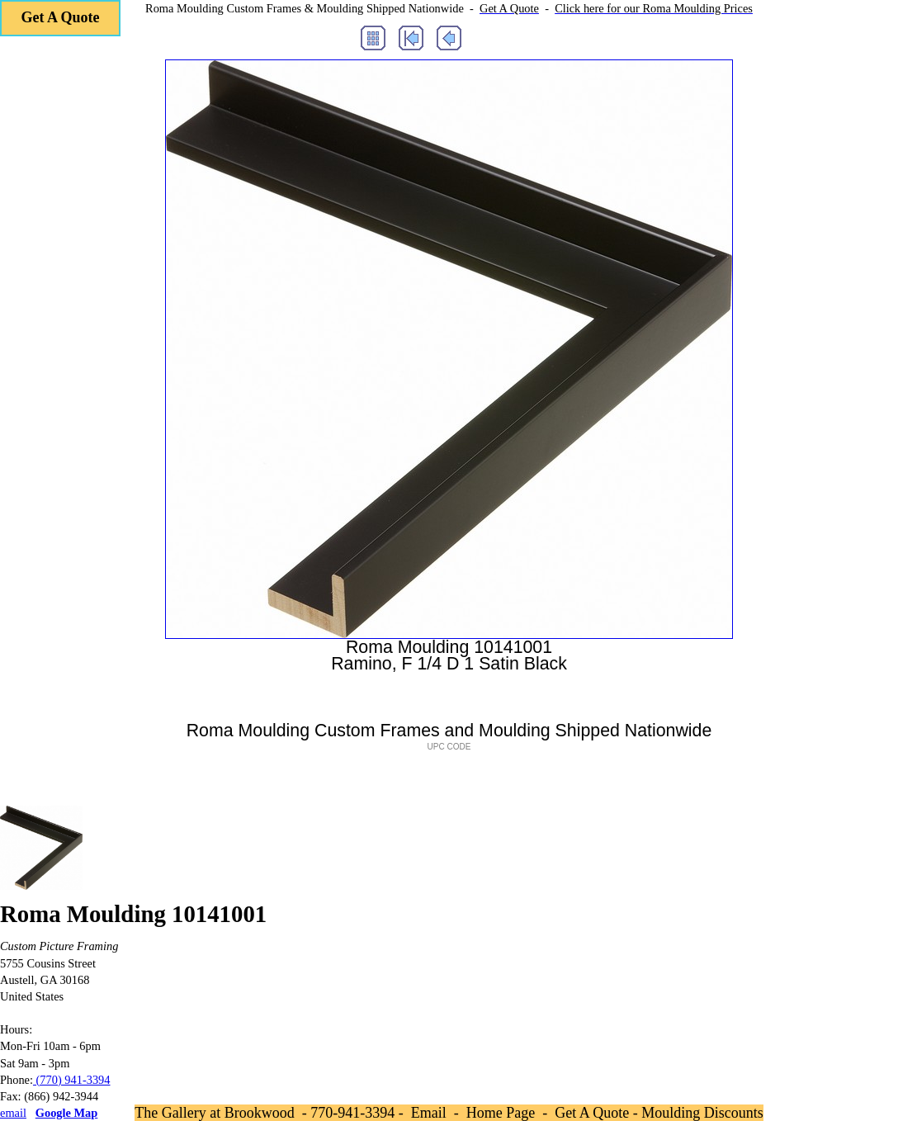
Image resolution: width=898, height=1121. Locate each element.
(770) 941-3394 (72, 1079)
